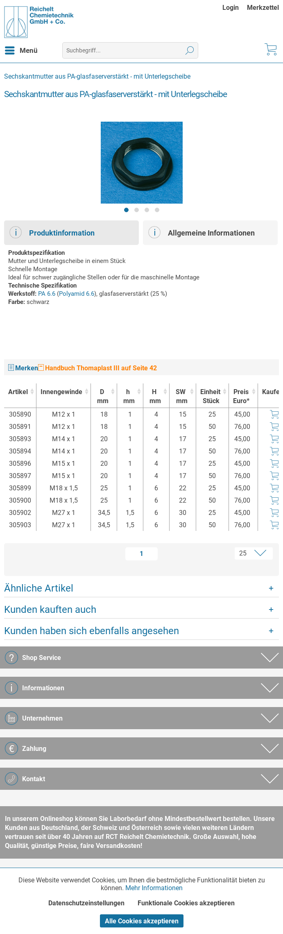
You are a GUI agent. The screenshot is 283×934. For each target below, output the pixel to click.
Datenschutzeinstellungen (86, 903)
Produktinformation (52, 232)
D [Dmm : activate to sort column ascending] (102, 397)
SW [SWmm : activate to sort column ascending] (180, 397)
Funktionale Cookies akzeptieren (186, 903)
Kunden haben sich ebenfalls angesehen (91, 631)
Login (230, 7)
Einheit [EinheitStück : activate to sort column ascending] (210, 397)
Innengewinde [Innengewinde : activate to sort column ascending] (61, 392)
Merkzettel (263, 7)
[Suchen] (189, 50)
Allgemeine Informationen (201, 232)
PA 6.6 (46, 293)
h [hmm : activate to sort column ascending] (128, 397)
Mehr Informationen (154, 888)
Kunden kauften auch (50, 609)
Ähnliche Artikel (38, 588)
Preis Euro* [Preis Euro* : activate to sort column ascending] (241, 396)
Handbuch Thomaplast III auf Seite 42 (97, 368)
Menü (21, 49)
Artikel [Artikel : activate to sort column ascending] (18, 392)
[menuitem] (234, 7)
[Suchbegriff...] (130, 50)
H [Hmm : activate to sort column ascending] (154, 397)
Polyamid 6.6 (76, 293)
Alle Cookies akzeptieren (142, 921)
